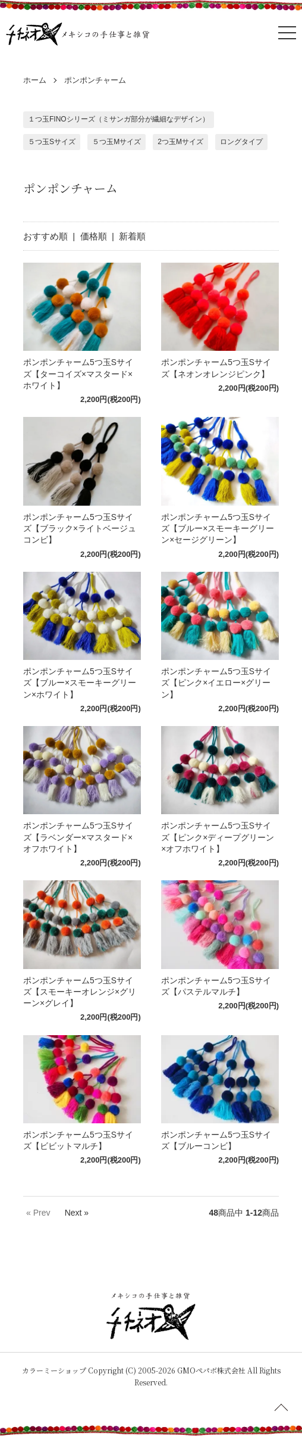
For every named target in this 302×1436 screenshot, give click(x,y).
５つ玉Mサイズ (116, 142)
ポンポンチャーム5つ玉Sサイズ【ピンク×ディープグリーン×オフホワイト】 (217, 837)
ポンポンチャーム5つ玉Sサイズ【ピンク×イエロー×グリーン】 (216, 683)
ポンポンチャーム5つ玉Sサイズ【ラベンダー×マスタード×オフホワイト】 (78, 837)
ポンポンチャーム (95, 80)
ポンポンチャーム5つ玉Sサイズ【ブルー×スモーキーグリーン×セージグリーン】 (217, 529)
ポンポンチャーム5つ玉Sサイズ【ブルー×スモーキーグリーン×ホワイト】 (79, 683)
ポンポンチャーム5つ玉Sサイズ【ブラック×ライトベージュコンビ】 (79, 529)
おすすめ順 (45, 236)
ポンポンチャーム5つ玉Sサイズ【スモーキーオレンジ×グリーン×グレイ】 (79, 992)
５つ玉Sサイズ (52, 142)
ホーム (34, 80)
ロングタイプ (241, 142)
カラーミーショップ (54, 1370)
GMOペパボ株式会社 (211, 1370)
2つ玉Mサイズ (180, 142)
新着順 (132, 236)
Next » (77, 1212)
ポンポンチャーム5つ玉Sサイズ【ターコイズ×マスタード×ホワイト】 (78, 374)
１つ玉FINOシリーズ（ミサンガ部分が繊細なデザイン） (118, 119)
